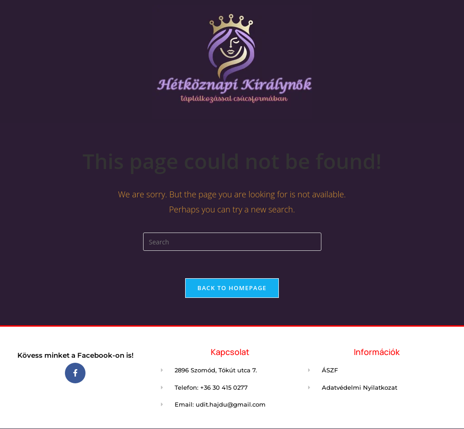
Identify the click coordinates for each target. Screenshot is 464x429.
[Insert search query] (232, 242)
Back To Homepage (232, 288)
